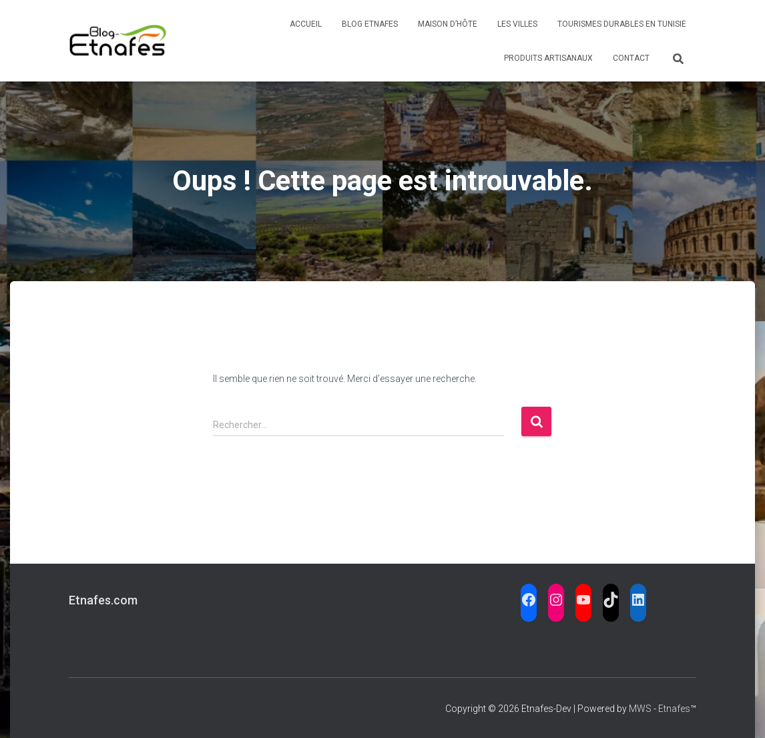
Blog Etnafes (370, 24)
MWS (640, 708)
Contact (631, 58)
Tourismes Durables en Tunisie (621, 24)
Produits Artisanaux (548, 58)
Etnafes (674, 708)
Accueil (306, 24)
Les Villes (517, 24)
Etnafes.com (103, 600)
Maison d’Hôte (447, 24)
